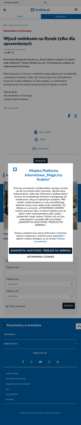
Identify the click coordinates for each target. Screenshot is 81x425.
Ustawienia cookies (40, 257)
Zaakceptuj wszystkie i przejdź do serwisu (41, 251)
